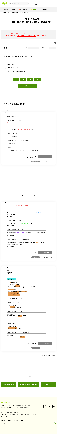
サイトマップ (4, 423)
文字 (45, 48)
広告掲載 (10, 420)
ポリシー (34, 420)
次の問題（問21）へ (48, 384)
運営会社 (3, 420)
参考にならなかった (35, 161)
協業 (22, 420)
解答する (27, 86)
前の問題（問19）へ (9, 384)
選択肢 (25, 48)
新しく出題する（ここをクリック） (26, 36)
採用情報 (16, 420)
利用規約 (28, 420)
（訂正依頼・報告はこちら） (30, 52)
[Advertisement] (28, 179)
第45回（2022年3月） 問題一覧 (28, 384)
